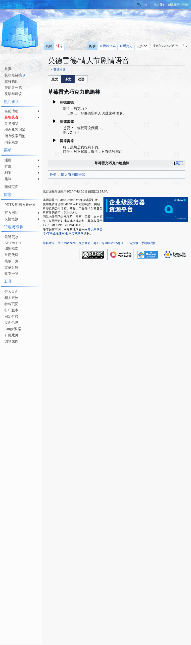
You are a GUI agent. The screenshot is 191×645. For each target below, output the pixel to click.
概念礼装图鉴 (14, 130)
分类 (52, 175)
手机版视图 (148, 243)
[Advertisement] (20, 419)
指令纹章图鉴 (14, 136)
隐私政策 (49, 243)
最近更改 (11, 237)
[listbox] (68, 79)
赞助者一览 (13, 88)
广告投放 (132, 243)
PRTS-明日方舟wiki (19, 205)
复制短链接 (13, 75)
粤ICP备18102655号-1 (108, 243)
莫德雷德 (59, 69)
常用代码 (11, 255)
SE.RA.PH (12, 243)
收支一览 (11, 274)
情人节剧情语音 (73, 175)
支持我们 (11, 81)
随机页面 (11, 187)
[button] (54, 79)
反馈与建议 (13, 94)
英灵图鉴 (11, 123)
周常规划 (11, 142)
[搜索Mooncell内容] (170, 45)
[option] (54, 79)
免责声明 (85, 243)
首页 (7, 69)
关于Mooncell (67, 243)
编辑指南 (11, 249)
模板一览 (11, 261)
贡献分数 (11, 267)
